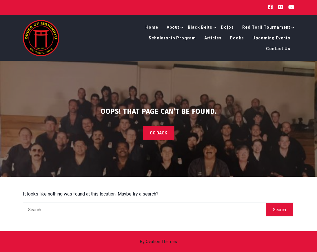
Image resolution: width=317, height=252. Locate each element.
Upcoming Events (271, 38)
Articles (213, 38)
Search (279, 209)
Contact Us (278, 48)
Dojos (227, 27)
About (173, 27)
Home (151, 27)
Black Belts (200, 27)
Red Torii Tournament (266, 27)
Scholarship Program (172, 38)
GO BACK (158, 133)
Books (237, 38)
